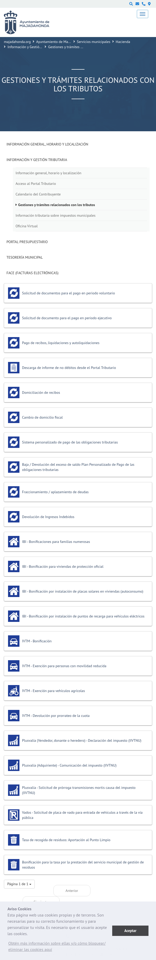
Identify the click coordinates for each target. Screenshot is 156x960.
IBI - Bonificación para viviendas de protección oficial (62, 566)
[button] (60, 947)
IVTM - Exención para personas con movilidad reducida (64, 666)
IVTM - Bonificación (37, 641)
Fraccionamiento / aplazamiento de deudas (55, 492)
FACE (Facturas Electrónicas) (32, 273)
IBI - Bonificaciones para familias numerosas (56, 541)
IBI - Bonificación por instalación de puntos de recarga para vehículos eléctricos (83, 616)
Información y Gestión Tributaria (32, 47)
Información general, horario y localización (47, 144)
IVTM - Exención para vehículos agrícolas (53, 690)
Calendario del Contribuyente (38, 194)
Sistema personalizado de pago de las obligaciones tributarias (70, 442)
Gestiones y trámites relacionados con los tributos (56, 204)
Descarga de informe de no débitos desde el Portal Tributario (69, 367)
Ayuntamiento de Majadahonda (60, 41)
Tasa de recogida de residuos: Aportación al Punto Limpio (66, 840)
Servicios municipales (93, 41)
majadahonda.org (17, 41)
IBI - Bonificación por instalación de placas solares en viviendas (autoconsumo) (82, 591)
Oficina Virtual (27, 226)
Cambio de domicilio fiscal (42, 417)
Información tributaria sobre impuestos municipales (55, 215)
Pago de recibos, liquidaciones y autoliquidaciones (61, 342)
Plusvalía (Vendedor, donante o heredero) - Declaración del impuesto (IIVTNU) (81, 740)
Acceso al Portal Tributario (36, 183)
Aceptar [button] (130, 930)
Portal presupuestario (27, 241)
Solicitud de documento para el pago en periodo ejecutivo (67, 318)
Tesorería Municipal (24, 257)
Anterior (72, 890)
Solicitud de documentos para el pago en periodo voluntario (68, 293)
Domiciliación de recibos (41, 392)
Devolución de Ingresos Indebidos (48, 516)
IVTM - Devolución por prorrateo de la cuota (56, 715)
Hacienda (123, 41)
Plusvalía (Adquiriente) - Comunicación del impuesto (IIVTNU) (69, 765)
